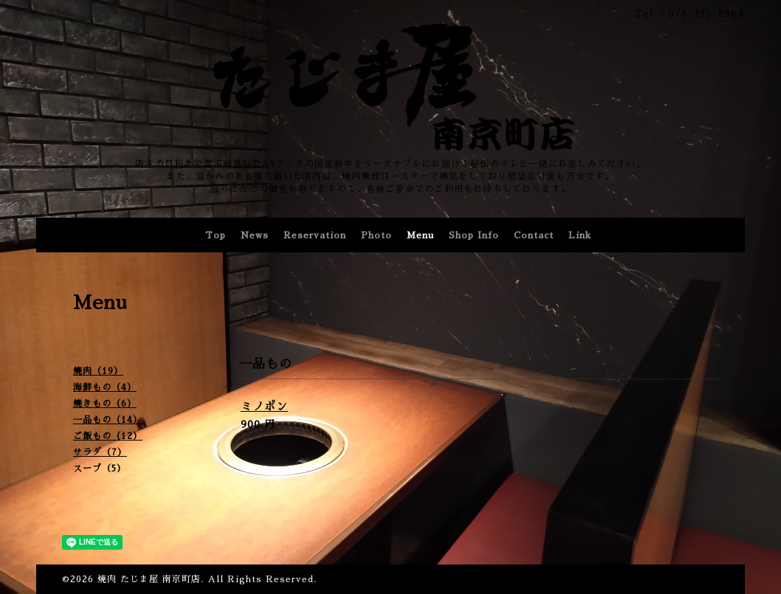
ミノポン (264, 406)
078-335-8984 (706, 13)
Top (215, 235)
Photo (376, 235)
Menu (420, 235)
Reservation (314, 235)
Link (579, 235)
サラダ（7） (100, 452)
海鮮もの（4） (105, 387)
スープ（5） (99, 468)
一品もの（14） (107, 419)
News (255, 235)
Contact (534, 235)
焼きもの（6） (105, 403)
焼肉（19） (98, 371)
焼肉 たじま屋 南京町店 (149, 579)
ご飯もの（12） (107, 436)
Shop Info (474, 235)
